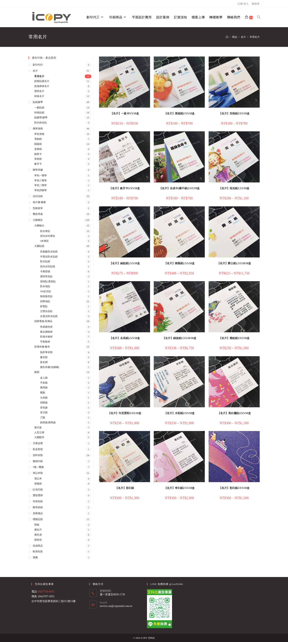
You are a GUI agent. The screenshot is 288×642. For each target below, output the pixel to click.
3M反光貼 (45, 291)
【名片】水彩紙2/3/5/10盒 (179, 413)
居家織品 (38, 513)
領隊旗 (44, 402)
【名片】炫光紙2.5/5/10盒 (234, 188)
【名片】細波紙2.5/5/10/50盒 (179, 338)
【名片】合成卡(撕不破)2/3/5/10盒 (179, 188)
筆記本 (38, 478)
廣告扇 (38, 534)
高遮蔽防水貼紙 (49, 251)
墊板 (36, 524)
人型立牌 (39, 432)
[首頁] (227, 36)
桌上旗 (44, 377)
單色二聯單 (40, 185)
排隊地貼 (45, 301)
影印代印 (38, 64)
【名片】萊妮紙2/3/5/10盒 (179, 113)
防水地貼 (45, 286)
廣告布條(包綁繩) (49, 367)
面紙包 (38, 539)
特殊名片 (39, 96)
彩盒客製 (38, 449)
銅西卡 (38, 154)
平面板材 (45, 341)
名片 (35, 70)
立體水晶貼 (46, 311)
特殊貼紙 (39, 112)
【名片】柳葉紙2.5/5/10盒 (179, 263)
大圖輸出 (39, 225)
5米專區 (44, 241)
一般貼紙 (39, 107)
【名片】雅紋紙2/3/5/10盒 (234, 338)
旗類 (36, 372)
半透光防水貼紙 (49, 256)
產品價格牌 (46, 331)
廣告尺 (38, 529)
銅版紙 (38, 144)
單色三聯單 (40, 180)
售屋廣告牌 (46, 326)
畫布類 (44, 357)
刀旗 (42, 417)
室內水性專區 (47, 236)
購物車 (256, 3)
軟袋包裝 (38, 551)
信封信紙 (38, 196)
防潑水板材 (46, 336)
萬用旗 (44, 387)
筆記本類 (38, 473)
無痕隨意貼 (46, 296)
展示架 (38, 427)
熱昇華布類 (46, 352)
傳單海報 (38, 128)
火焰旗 (44, 397)
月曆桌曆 (38, 443)
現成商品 (38, 545)
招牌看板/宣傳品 (43, 321)
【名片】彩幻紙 (124, 488)
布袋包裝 (38, 501)
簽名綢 (44, 362)
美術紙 (38, 158)
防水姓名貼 (40, 122)
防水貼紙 (45, 261)
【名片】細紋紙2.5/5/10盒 (124, 263)
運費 (35, 557)
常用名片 (255, 36)
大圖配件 (39, 437)
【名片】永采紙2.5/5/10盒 (124, 338)
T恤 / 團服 (38, 467)
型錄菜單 (38, 208)
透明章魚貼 (46, 276)
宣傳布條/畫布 (42, 346)
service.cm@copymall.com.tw (116, 606)
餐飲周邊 (38, 214)
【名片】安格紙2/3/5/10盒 (234, 113)
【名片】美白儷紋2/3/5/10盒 (234, 413)
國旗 (42, 392)
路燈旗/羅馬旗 (48, 422)
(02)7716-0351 (46, 591)
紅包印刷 (38, 489)
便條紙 (38, 483)
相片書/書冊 (39, 202)
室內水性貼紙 (47, 266)
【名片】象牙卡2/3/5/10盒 (124, 188)
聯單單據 (38, 169)
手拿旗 (44, 382)
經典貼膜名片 (41, 81)
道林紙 (38, 149)
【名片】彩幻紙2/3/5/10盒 (234, 488)
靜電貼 (44, 306)
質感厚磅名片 (41, 86)
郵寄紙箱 (38, 507)
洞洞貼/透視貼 (48, 281)
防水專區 (45, 231)
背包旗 (44, 407)
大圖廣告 (38, 219)
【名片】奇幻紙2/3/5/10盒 (179, 488)
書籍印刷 (38, 461)
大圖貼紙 (39, 246)
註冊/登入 (243, 3)
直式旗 (44, 412)
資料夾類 (38, 455)
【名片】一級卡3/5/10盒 (124, 113)
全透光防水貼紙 (49, 316)
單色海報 (39, 133)
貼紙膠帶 (38, 102)
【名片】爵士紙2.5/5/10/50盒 (234, 263)
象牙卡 (38, 163)
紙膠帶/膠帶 (41, 117)
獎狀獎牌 (38, 495)
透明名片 (39, 91)
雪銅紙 (38, 139)
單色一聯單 (40, 175)
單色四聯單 (40, 190)
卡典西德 (45, 271)
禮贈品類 (38, 519)
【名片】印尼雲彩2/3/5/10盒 (124, 413)
